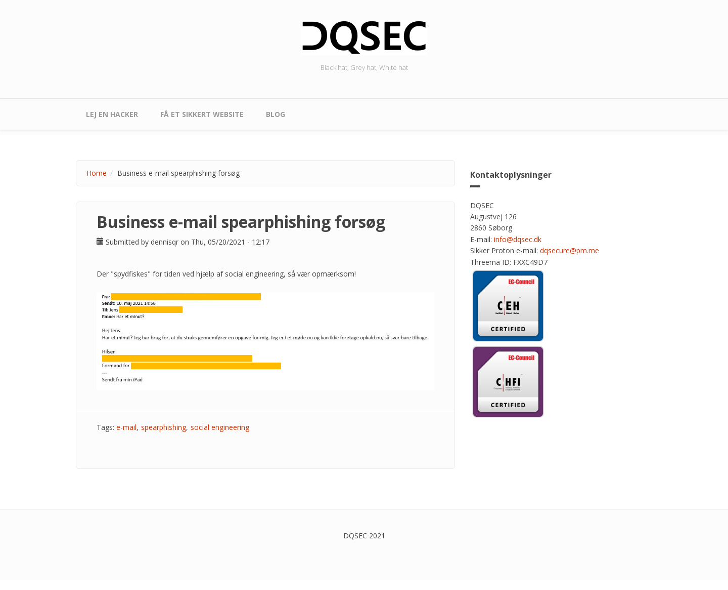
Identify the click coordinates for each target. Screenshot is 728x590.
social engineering (220, 427)
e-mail (126, 427)
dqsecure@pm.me (569, 250)
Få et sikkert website (202, 114)
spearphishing (163, 427)
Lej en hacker (112, 114)
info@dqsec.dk (517, 239)
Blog (275, 114)
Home (96, 173)
